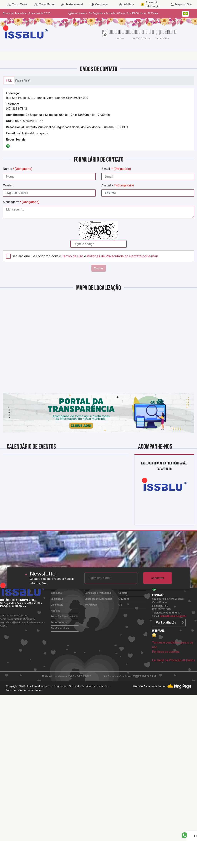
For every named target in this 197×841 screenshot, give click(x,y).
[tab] (105, 34)
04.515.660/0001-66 (24, 121)
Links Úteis (57, 605)
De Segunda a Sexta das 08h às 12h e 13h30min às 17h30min (58, 115)
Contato (122, 593)
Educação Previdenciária (98, 599)
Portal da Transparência (64, 616)
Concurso (56, 593)
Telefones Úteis (60, 628)
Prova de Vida (59, 622)
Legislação (57, 599)
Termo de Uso (72, 256)
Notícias (55, 611)
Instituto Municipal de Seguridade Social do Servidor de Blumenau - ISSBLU (67, 127)
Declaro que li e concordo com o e (85, 256)
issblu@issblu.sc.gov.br (27, 133)
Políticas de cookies (165, 652)
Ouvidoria (123, 599)
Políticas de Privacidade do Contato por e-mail (122, 256)
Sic (120, 605)
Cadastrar (157, 578)
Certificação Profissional (97, 593)
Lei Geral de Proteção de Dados (173, 660)
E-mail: (116, 169)
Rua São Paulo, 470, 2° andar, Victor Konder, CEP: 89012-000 (47, 95)
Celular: (8, 185)
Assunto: (117, 185)
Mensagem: (21, 202)
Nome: (17, 169)
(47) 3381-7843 (16, 106)
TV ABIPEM (90, 605)
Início (9, 80)
